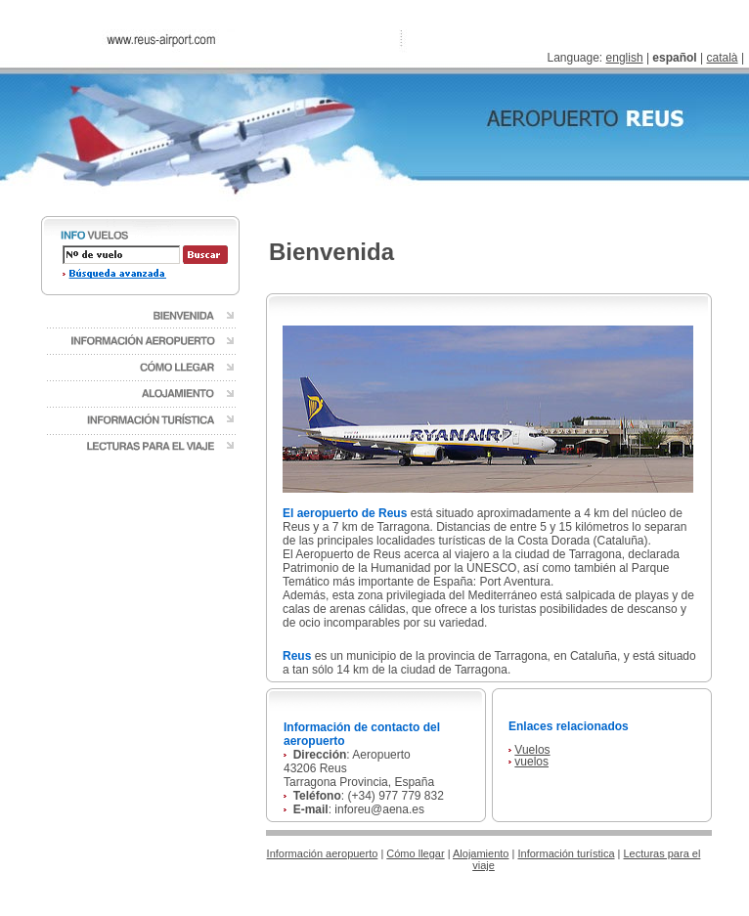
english (624, 58)
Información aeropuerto (322, 853)
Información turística (565, 853)
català (722, 58)
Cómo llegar (415, 853)
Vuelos (532, 750)
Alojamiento (480, 853)
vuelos (531, 761)
